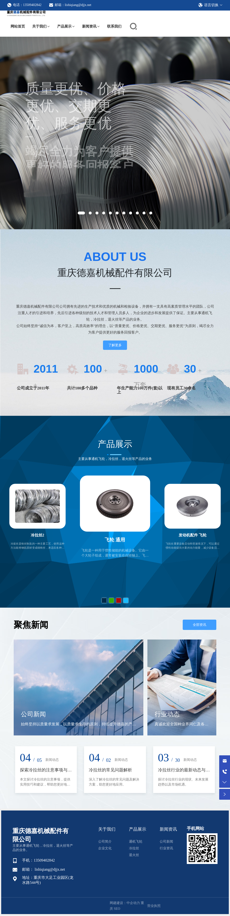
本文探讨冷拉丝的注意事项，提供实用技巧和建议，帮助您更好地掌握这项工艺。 (45, 784)
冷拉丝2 (37, 535)
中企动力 (133, 903)
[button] (81, 212)
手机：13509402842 (38, 860)
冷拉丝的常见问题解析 (110, 770)
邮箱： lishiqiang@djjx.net (43, 869)
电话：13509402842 (24, 5)
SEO (117, 908)
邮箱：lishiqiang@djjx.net (70, 5)
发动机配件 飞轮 (192, 535)
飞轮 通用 (115, 539)
